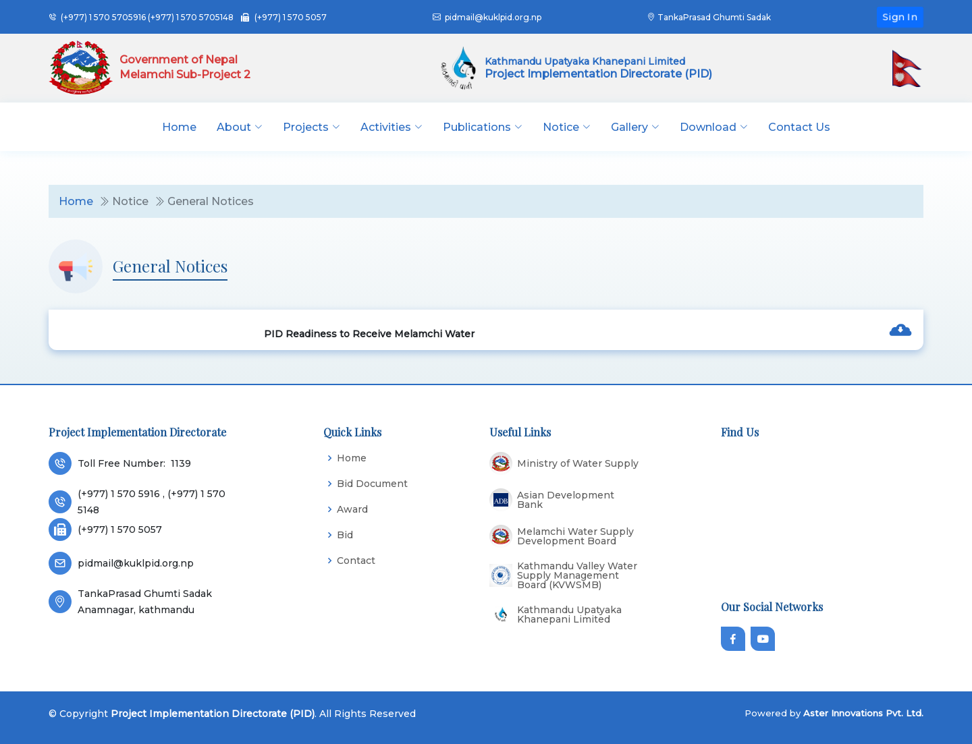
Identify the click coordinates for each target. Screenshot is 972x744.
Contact (356, 560)
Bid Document (372, 483)
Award (352, 509)
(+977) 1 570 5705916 (103, 17)
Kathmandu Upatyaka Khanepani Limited (569, 614)
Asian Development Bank (565, 499)
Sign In (900, 16)
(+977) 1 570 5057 (290, 17)
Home (179, 127)
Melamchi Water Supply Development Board (575, 536)
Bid (345, 535)
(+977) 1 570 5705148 (191, 17)
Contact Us (799, 127)
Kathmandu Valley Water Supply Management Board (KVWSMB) (577, 575)
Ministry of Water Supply (578, 463)
